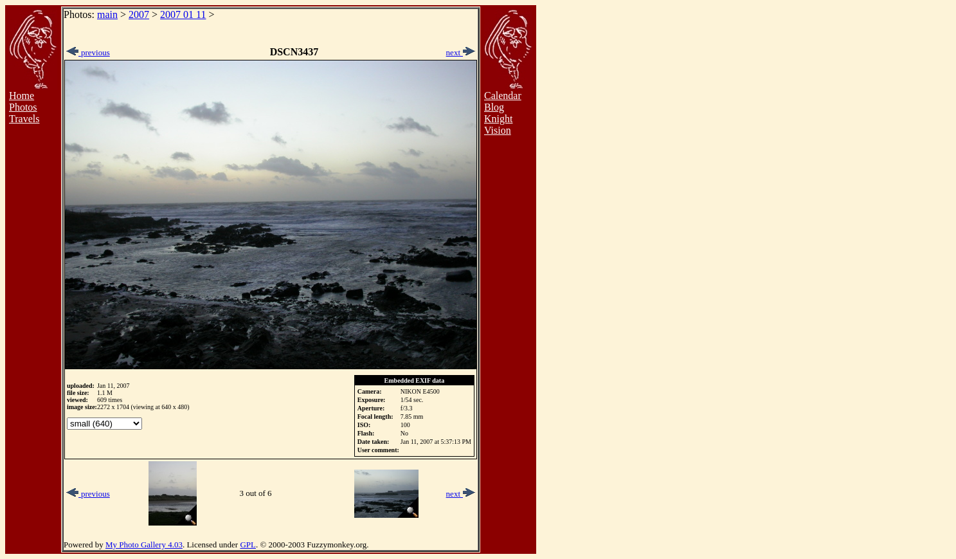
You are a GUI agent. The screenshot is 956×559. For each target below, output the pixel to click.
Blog (494, 107)
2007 (139, 14)
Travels (24, 118)
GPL (248, 544)
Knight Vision (498, 124)
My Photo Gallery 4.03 (144, 544)
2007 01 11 (183, 14)
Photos (23, 107)
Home (21, 95)
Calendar (502, 95)
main (107, 14)
